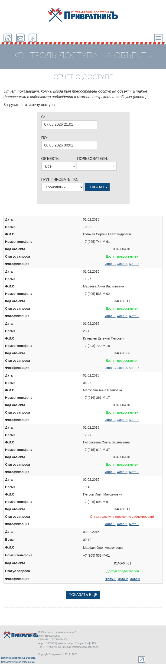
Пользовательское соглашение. (18, 662)
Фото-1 (110, 264)
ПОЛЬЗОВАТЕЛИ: (92, 159)
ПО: (44, 138)
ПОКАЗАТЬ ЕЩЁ (83, 595)
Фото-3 (134, 264)
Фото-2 (122, 264)
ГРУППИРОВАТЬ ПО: (59, 179)
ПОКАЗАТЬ (97, 187)
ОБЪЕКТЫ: (51, 159)
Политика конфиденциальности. (18, 658)
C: (43, 117)
